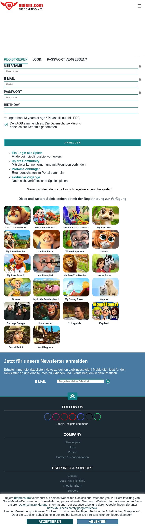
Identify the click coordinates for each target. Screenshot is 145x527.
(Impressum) (22, 497)
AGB (19, 123)
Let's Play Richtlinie (72, 480)
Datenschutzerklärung (65, 123)
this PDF (73, 118)
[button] (72, 396)
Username (13, 65)
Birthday (12, 104)
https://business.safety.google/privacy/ (72, 508)
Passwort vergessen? (67, 59)
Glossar (72, 475)
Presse (72, 452)
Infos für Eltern (72, 485)
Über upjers (72, 442)
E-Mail (9, 78)
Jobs (72, 447)
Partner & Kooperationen (72, 457)
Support (72, 490)
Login (37, 59)
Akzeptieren (50, 521)
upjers (21, 6)
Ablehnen (97, 521)
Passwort (13, 91)
